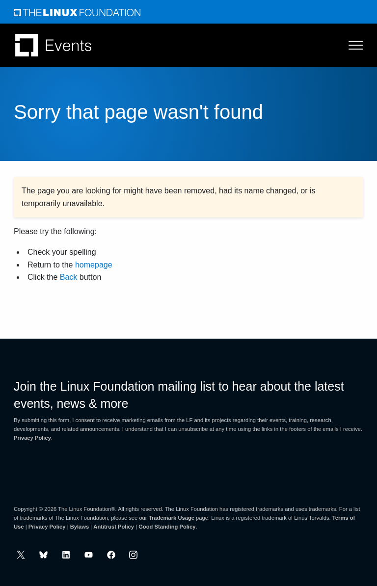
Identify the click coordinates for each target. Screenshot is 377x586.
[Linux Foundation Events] (53, 45)
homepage (93, 265)
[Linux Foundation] (77, 12)
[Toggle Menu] (351, 45)
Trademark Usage (171, 518)
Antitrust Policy (113, 527)
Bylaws (79, 527)
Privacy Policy (32, 438)
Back (69, 277)
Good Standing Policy (166, 527)
